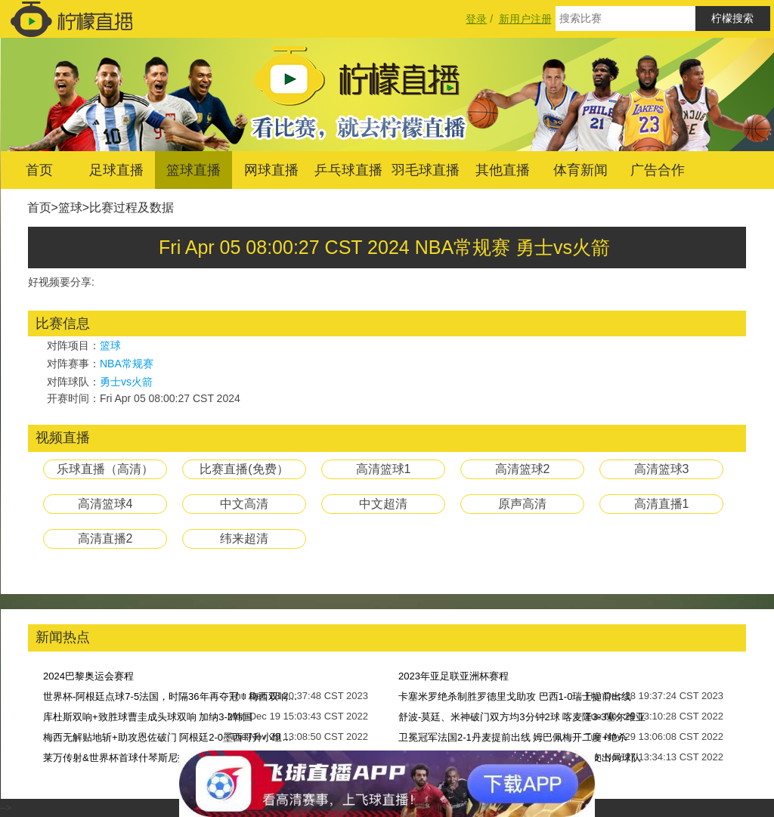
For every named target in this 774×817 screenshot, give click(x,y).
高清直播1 (661, 503)
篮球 (70, 207)
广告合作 (657, 170)
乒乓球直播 (348, 170)
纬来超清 (244, 538)
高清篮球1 (383, 469)
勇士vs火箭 (126, 382)
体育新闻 (580, 170)
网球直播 (271, 170)
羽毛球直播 (426, 170)
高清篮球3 (661, 469)
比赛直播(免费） (244, 469)
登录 (476, 19)
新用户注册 (525, 19)
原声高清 (522, 503)
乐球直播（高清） (105, 469)
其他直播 (502, 170)
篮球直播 (193, 170)
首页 (39, 170)
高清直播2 (105, 538)
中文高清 (244, 503)
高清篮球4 (105, 503)
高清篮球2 (522, 469)
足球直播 (116, 170)
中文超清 (383, 503)
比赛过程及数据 (131, 207)
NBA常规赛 (126, 363)
